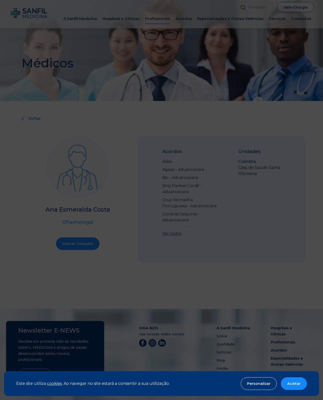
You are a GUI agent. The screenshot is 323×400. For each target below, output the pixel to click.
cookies (54, 383)
